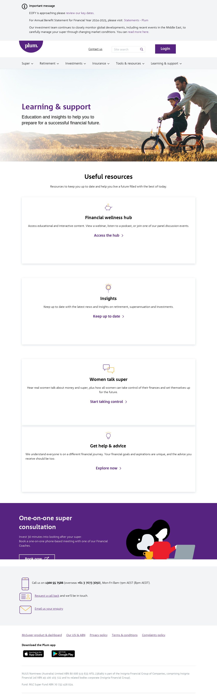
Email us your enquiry (49, 608)
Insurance (99, 63)
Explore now (108, 468)
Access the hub (108, 235)
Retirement (47, 63)
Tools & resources (128, 63)
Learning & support (164, 63)
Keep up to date (108, 316)
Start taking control (108, 401)
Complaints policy (153, 635)
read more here (138, 32)
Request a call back (47, 595)
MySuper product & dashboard (42, 635)
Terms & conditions (125, 635)
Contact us (95, 49)
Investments (73, 63)
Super (26, 63)
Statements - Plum (136, 20)
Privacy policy (98, 635)
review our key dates (80, 13)
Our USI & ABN (75, 635)
